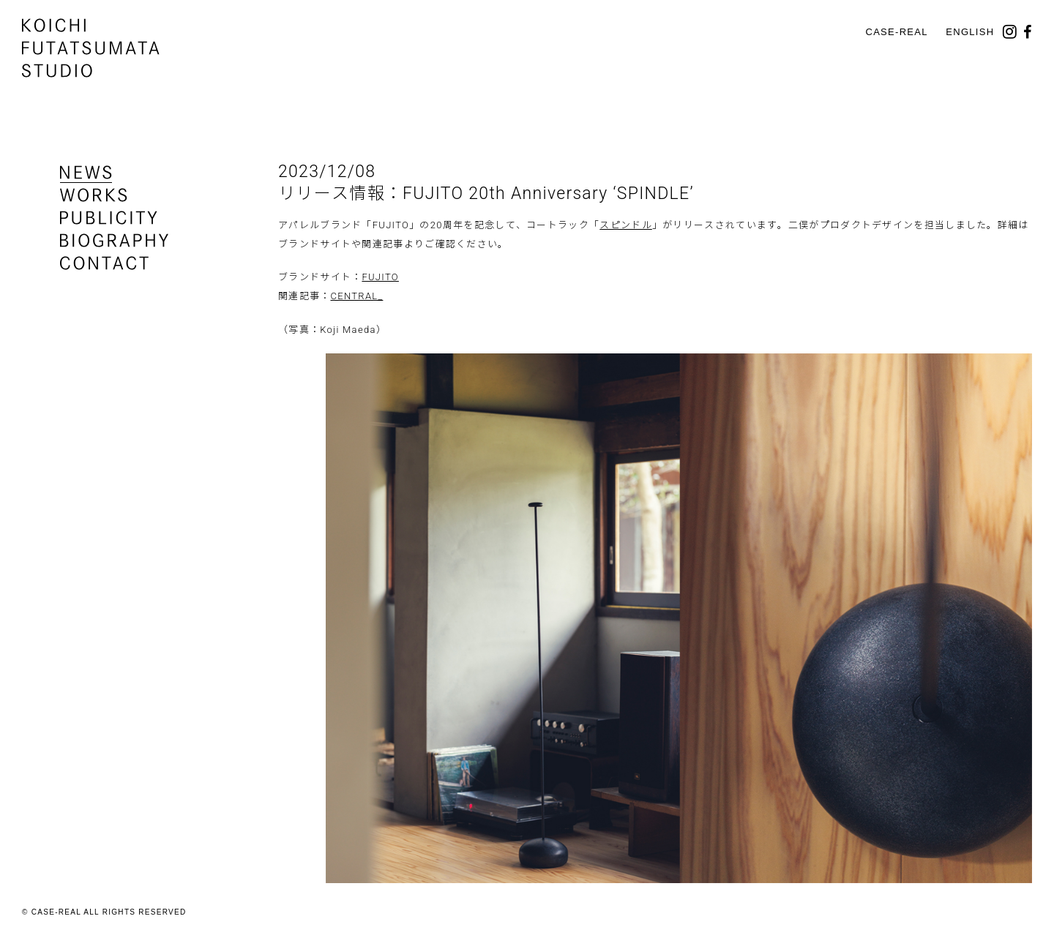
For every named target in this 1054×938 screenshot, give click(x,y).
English (970, 31)
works (93, 195)
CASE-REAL (896, 31)
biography (114, 240)
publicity (108, 218)
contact (104, 263)
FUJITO (380, 276)
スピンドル (625, 225)
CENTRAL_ (357, 295)
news (86, 172)
